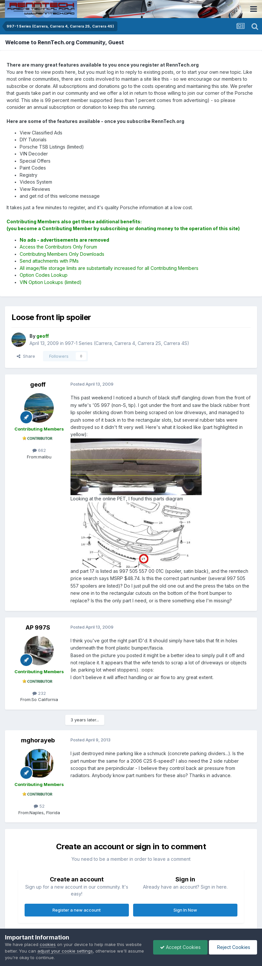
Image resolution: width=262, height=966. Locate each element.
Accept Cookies (180, 947)
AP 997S (38, 627)
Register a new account (76, 910)
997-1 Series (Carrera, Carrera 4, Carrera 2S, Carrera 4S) (127, 343)
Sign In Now (185, 910)
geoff (38, 384)
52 (39, 806)
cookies (48, 944)
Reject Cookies (233, 947)
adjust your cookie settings (65, 951)
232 (39, 693)
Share (26, 356)
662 (39, 450)
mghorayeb (38, 740)
